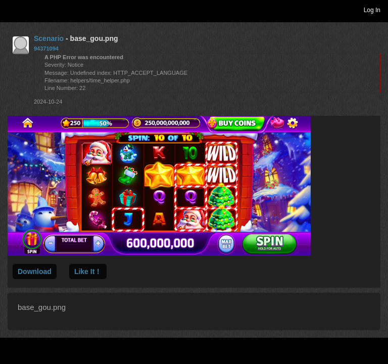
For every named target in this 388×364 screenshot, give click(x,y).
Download (35, 271)
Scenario (49, 38)
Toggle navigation (12, 9)
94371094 (46, 49)
